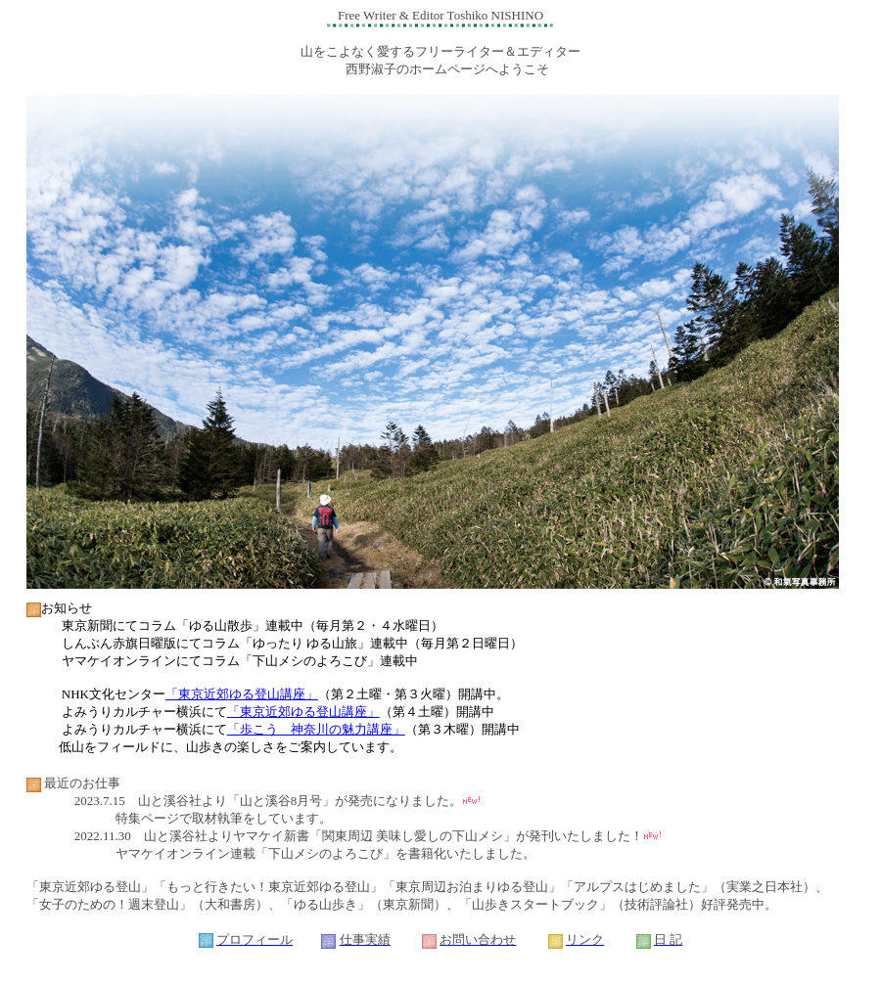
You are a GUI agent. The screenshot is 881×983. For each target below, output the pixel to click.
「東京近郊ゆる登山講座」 (241, 694)
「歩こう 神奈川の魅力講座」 (316, 729)
